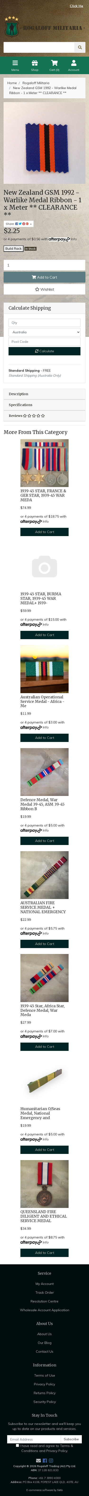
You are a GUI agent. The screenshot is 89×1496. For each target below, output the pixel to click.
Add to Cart (44, 277)
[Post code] (44, 342)
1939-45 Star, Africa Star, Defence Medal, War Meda (42, 1010)
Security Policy (44, 1402)
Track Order (44, 1292)
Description (18, 394)
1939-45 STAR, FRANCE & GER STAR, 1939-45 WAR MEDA (43, 495)
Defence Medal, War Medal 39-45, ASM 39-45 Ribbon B (42, 804)
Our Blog (45, 1343)
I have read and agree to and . (44, 1448)
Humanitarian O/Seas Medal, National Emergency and (40, 1113)
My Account (45, 1284)
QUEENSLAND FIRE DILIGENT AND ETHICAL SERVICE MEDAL (43, 1216)
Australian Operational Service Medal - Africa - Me (42, 701)
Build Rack (13, 248)
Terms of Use (44, 1375)
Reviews (27, 416)
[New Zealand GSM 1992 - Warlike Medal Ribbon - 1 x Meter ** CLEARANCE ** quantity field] (44, 265)
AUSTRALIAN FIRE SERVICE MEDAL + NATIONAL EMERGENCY (43, 907)
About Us (44, 1334)
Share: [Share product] (17, 224)
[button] (44, 289)
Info (74, 239)
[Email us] (38, 1461)
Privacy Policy (44, 1384)
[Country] (44, 332)
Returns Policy (45, 1393)
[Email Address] (34, 1439)
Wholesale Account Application (44, 1310)
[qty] (44, 323)
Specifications (20, 405)
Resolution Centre (44, 1301)
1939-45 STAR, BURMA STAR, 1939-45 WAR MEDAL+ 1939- (40, 598)
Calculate (44, 351)
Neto (60, 1490)
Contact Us (44, 1351)
